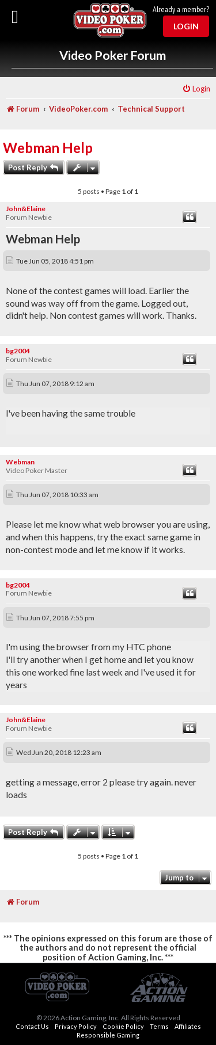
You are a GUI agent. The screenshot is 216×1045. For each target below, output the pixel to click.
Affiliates (188, 1026)
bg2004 (18, 350)
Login (186, 26)
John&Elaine (26, 208)
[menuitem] (196, 89)
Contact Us (32, 1026)
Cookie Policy (123, 1026)
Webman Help (48, 147)
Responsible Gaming (108, 1035)
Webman (20, 461)
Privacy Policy (76, 1026)
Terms (159, 1026)
